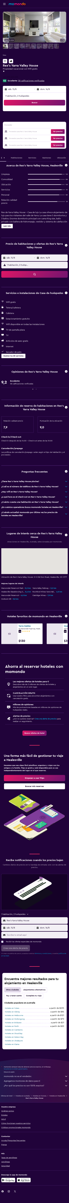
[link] (34, 733)
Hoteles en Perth (12, 1026)
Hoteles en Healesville (57, 1096)
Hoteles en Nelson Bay (14, 1037)
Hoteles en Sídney (12, 1012)
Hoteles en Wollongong (15, 1019)
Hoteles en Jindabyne (14, 1041)
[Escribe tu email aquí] (37, 935)
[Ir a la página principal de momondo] (17, 4)
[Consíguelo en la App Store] (24, 1180)
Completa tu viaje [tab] (34, 996)
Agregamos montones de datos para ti (36, 1081)
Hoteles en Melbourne (14, 1015)
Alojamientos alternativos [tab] (34, 990)
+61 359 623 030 (10, 77)
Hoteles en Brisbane (13, 1023)
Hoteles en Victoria (39, 1096)
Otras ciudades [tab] (12, 990)
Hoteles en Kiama (12, 1044)
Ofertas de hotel (7, 1096)
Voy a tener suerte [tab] (14, 996)
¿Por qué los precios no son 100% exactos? (36, 1085)
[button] (4, 4)
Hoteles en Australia (23, 1096)
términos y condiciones (43, 953)
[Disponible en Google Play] (8, 1180)
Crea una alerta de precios (45, 719)
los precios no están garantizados (15, 1069)
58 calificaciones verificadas (31, 81)
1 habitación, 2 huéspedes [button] (17, 96)
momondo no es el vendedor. (36, 1076)
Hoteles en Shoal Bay (13, 1033)
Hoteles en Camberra (13, 1030)
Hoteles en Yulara (12, 1008)
